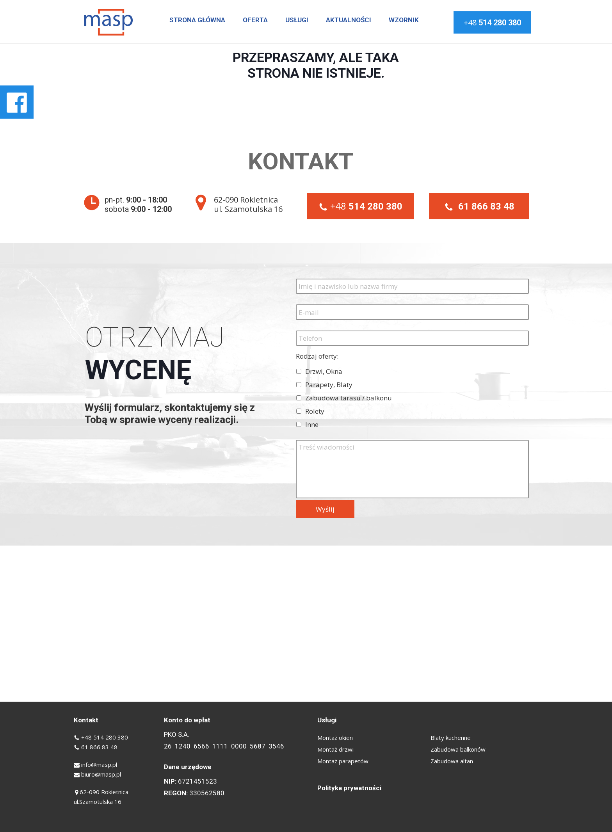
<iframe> (306, 624)
